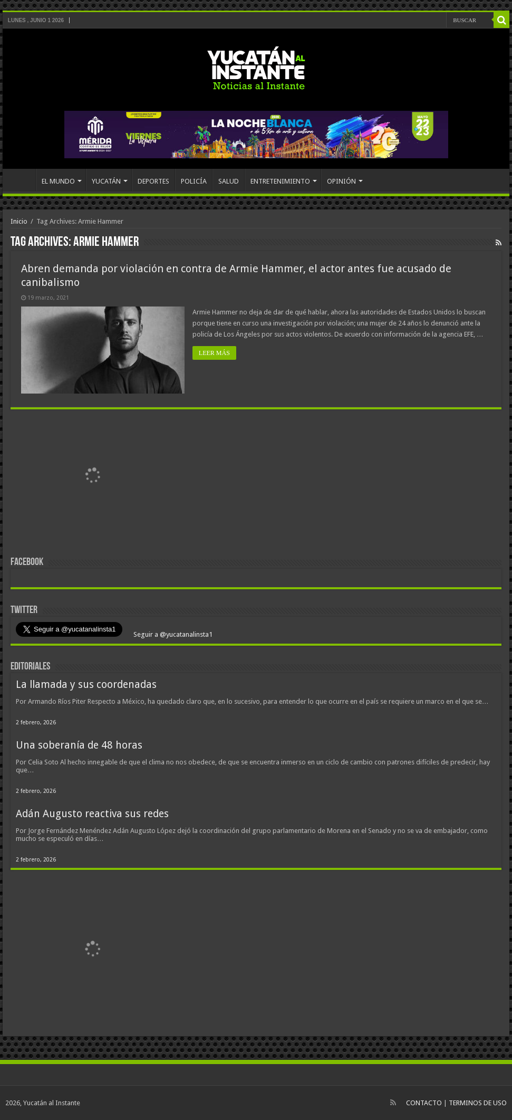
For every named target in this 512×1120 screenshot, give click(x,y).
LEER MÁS (214, 353)
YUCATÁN (106, 181)
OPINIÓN (341, 181)
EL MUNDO (58, 181)
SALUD (228, 181)
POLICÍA (194, 181)
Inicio (19, 221)
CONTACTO (424, 1103)
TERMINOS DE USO (478, 1103)
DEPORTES (153, 181)
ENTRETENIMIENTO (280, 181)
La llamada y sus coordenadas (86, 684)
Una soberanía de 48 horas (79, 745)
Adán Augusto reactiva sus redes (92, 814)
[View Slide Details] (92, 477)
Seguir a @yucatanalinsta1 (172, 634)
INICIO (21, 180)
